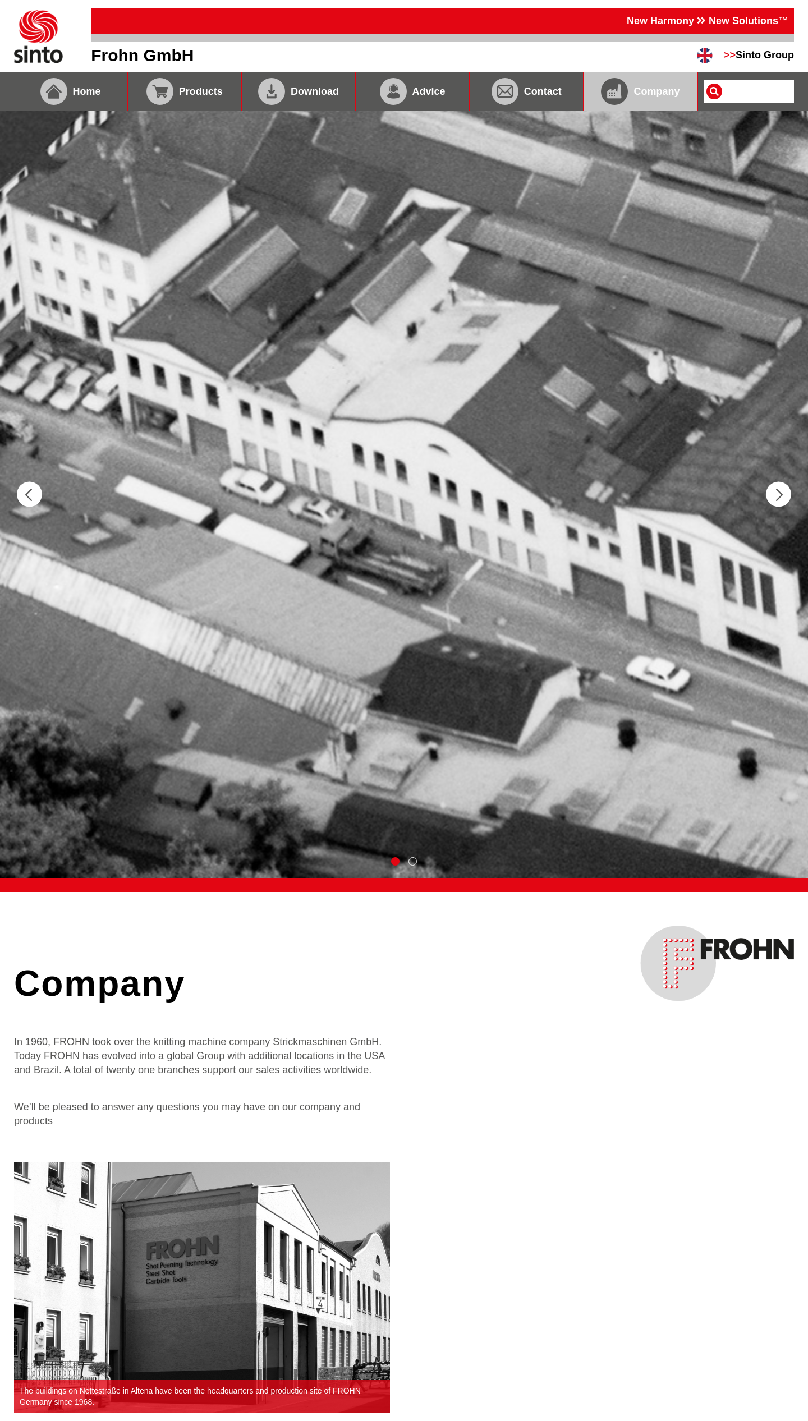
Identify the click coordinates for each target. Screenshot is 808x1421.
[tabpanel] (404, 494)
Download (298, 91)
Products (184, 91)
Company (640, 91)
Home (70, 91)
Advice (413, 91)
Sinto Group (759, 55)
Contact (527, 91)
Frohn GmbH (142, 55)
